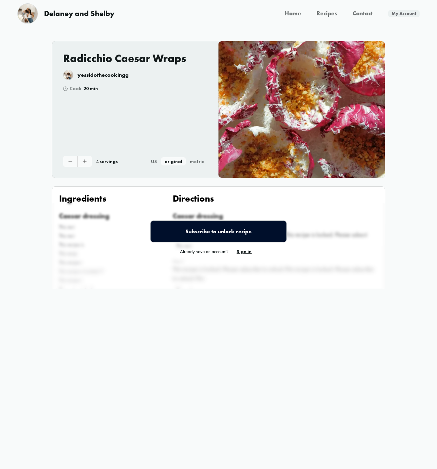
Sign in (244, 251)
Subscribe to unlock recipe (218, 231)
